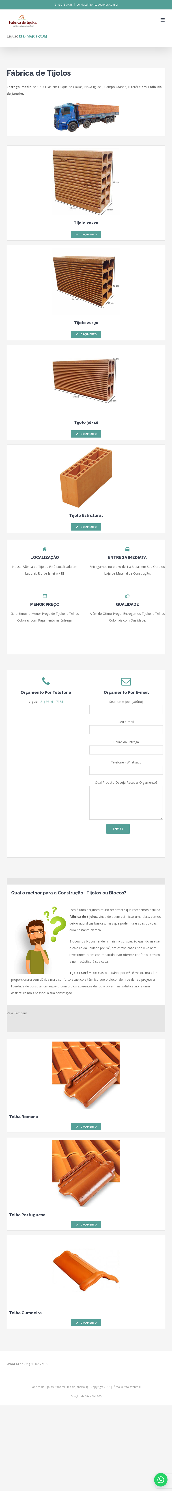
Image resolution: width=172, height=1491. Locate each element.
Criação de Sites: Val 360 (86, 1396)
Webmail (135, 1387)
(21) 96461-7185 (33, 36)
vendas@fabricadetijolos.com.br (97, 5)
